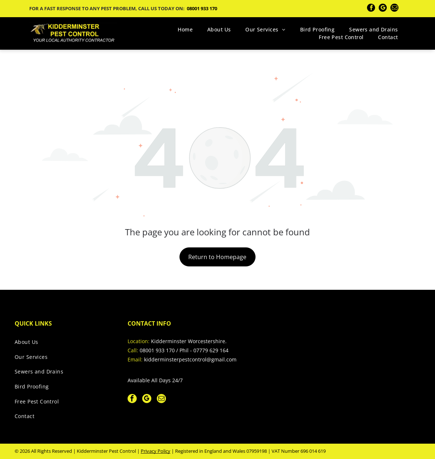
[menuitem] (185, 29)
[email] (394, 9)
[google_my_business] (383, 9)
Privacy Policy (155, 451)
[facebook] (371, 9)
